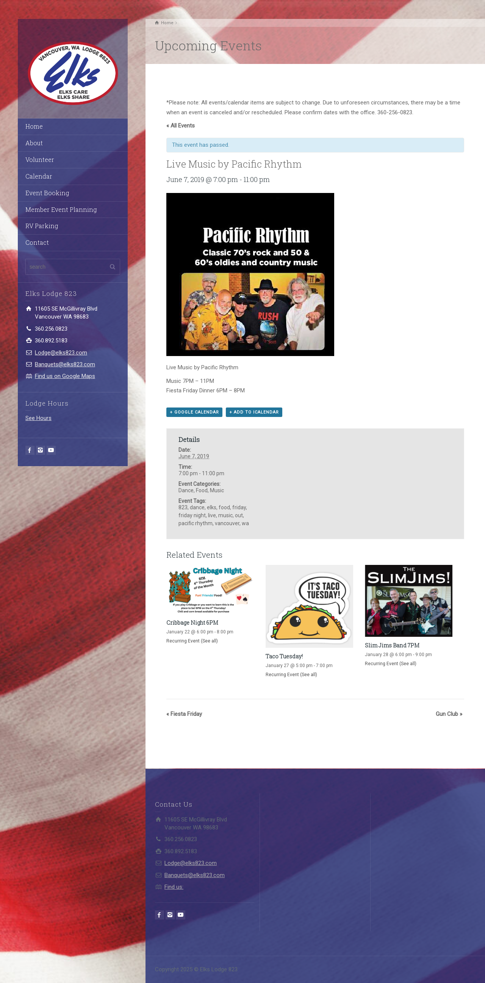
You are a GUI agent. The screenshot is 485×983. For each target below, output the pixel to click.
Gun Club (449, 714)
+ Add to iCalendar (254, 412)
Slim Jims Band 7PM (392, 645)
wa (245, 523)
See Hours (38, 418)
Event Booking (47, 193)
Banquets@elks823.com (65, 364)
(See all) (209, 641)
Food (202, 490)
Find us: (173, 886)
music (225, 515)
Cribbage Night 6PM (192, 622)
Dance (186, 490)
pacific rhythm (195, 523)
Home (34, 126)
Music (217, 490)
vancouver (227, 523)
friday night (192, 515)
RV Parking (41, 226)
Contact (37, 242)
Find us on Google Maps (65, 376)
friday (239, 507)
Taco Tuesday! (284, 656)
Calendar (38, 176)
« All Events (180, 125)
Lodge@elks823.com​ (61, 352)
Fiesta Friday (184, 714)
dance (197, 507)
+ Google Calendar (194, 412)
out (239, 515)
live (212, 515)
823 (183, 507)
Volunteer (39, 159)
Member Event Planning (61, 209)
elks (211, 507)
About (34, 143)
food (224, 507)
